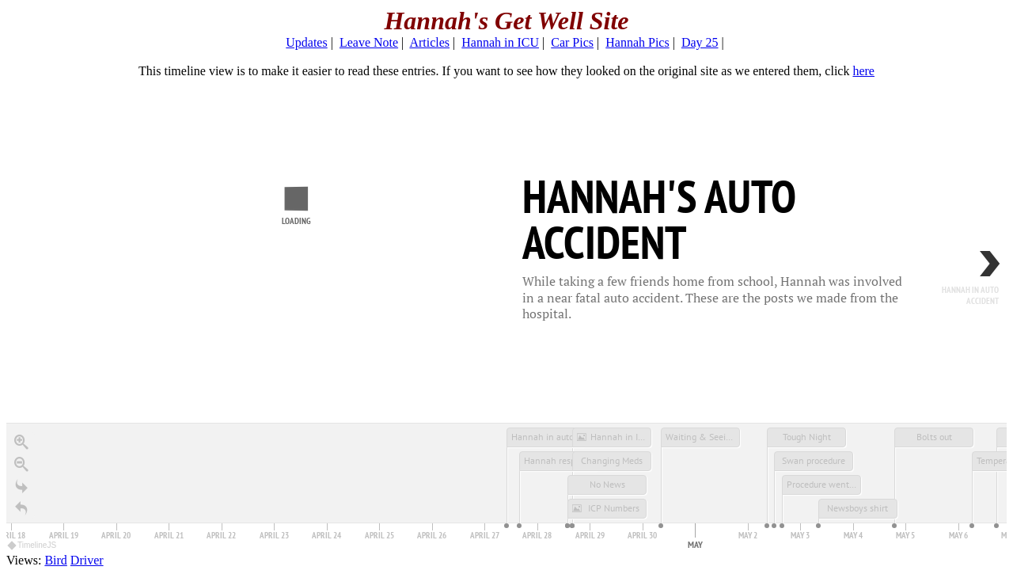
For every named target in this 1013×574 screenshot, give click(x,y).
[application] (506, 488)
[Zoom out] (21, 464)
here (863, 71)
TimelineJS (32, 545)
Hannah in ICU (500, 42)
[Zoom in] (21, 442)
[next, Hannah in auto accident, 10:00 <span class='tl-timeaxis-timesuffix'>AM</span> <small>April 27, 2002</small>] (959, 285)
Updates (306, 42)
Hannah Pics (637, 42)
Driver (87, 560)
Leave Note (369, 42)
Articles (429, 42)
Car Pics (572, 42)
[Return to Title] (21, 508)
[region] (506, 315)
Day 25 (700, 42)
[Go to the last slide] (21, 486)
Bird (55, 560)
